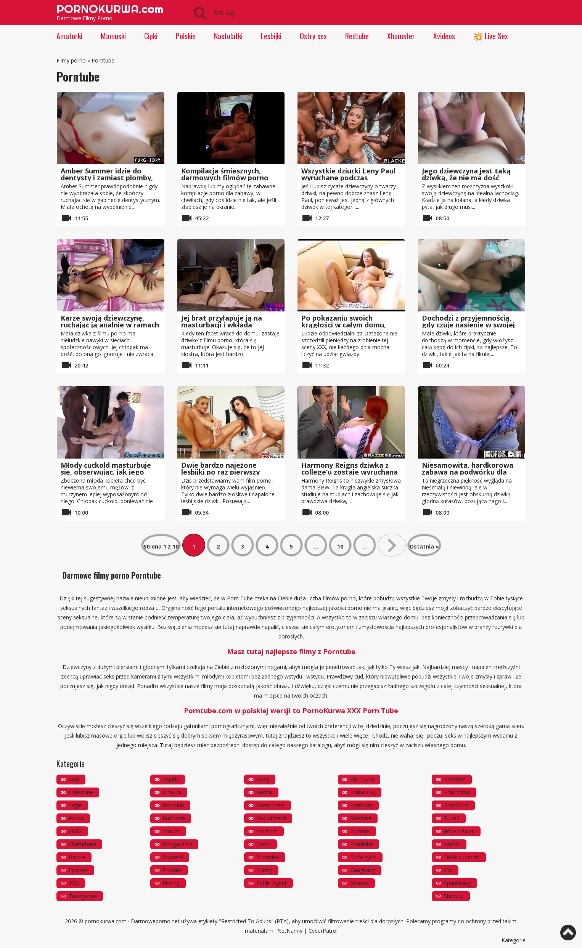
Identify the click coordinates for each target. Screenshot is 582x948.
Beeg (262, 779)
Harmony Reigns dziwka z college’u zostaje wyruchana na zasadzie (349, 471)
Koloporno (457, 792)
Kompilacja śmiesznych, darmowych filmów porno (224, 174)
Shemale (360, 818)
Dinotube (267, 857)
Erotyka (171, 792)
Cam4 (263, 844)
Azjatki (170, 779)
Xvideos (444, 36)
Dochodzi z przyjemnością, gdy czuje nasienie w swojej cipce (468, 324)
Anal (74, 779)
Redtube (357, 36)
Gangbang (362, 870)
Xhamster (401, 36)
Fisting (264, 870)
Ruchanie (173, 818)
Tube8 (452, 818)
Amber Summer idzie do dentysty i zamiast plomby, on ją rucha (107, 177)
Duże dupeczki (462, 857)
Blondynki (362, 779)
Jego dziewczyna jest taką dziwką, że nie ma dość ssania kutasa (466, 177)
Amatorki (69, 36)
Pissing (171, 883)
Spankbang (457, 883)
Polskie (186, 36)
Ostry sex (313, 36)
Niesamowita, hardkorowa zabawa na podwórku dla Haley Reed (467, 471)
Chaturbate (82, 844)
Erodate (172, 870)
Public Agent (271, 883)
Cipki (151, 36)
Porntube (361, 844)
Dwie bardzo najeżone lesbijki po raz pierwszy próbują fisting (220, 471)
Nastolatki (228, 36)
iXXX (74, 883)
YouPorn (267, 831)
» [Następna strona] (392, 545)
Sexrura (359, 883)
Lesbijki (271, 36)
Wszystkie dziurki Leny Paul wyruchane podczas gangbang (348, 177)
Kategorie (514, 940)
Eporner (78, 870)
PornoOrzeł (270, 805)
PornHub (173, 805)
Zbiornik (360, 831)
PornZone (456, 805)
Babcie (77, 857)
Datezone (81, 792)
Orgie (75, 805)
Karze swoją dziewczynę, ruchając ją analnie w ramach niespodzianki (110, 324)
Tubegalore (83, 896)
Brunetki (172, 857)
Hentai (264, 792)
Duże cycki (363, 857)
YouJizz (171, 831)
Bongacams (177, 844)
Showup (454, 896)
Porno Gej (362, 792)
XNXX (75, 831)
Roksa (76, 818)
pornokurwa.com (106, 921)
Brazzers (455, 779)
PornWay (361, 805)
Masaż (452, 844)
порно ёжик (459, 831)
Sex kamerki (271, 818)
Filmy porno (71, 60)
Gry (448, 870)
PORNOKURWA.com (109, 8)
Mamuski (113, 36)
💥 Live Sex (490, 36)
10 (340, 546)
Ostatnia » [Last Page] (424, 546)
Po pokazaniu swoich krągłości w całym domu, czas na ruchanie (343, 324)
